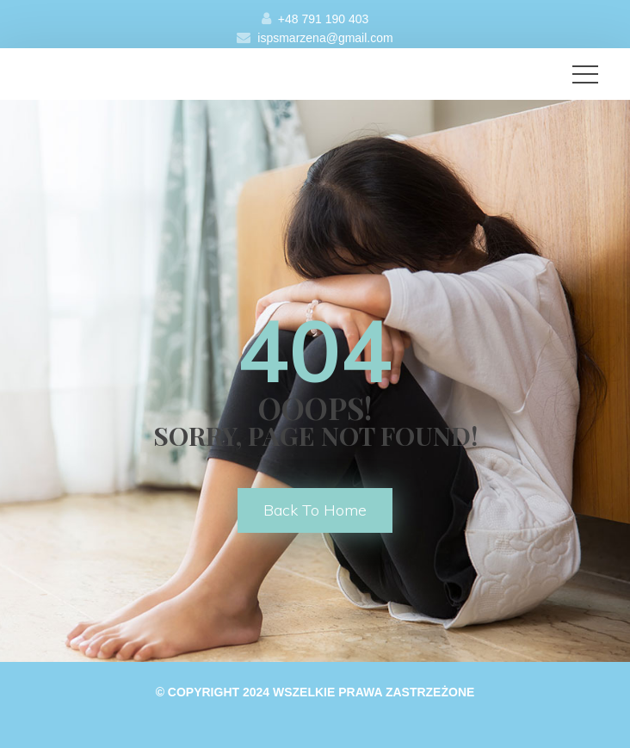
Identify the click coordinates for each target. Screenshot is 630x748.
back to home (315, 510)
